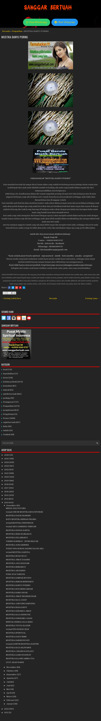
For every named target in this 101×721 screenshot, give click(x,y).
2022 (6, 470)
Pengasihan (17, 31)
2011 (6, 712)
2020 (6, 477)
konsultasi (7, 386)
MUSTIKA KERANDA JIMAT (18, 611)
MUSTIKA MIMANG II (16, 567)
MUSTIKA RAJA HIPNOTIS (18, 615)
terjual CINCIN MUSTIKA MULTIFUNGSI (24, 512)
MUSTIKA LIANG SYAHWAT (18, 655)
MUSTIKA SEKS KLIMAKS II (18, 534)
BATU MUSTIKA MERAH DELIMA (21, 519)
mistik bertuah (9, 394)
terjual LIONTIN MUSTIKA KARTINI (22, 644)
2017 (6, 488)
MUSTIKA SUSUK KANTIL (18, 530)
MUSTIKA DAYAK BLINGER (18, 516)
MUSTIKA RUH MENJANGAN (19, 589)
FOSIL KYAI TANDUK (15, 574)
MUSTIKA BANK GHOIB (17, 593)
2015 (6, 495)
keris (5, 378)
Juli (8, 682)
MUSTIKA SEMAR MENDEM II (20, 582)
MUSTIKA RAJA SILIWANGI (18, 648)
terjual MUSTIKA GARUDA (18, 552)
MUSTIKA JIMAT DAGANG (18, 560)
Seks (5, 426)
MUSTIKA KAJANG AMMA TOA (20, 658)
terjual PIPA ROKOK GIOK (17, 629)
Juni (8, 686)
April (9, 693)
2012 (6, 709)
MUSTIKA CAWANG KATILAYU (20, 651)
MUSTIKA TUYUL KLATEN (18, 625)
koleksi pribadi (10, 382)
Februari (10, 700)
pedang (6, 398)
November (11, 667)
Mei (8, 689)
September (11, 674)
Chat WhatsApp (36, 22)
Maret (9, 696)
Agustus (10, 678)
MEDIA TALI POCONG (16, 508)
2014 (6, 499)
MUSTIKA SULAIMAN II (17, 538)
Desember (11, 505)
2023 (6, 466)
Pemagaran (8, 402)
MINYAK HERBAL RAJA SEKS (19, 622)
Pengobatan (8, 414)
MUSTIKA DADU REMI (16, 637)
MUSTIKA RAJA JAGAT (16, 600)
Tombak (6, 434)
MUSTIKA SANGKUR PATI (17, 640)
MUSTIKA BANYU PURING (14, 37)
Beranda (6, 31)
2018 (6, 484)
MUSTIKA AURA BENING (17, 545)
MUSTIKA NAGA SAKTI (16, 607)
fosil (5, 369)
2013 (6, 502)
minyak (6, 390)
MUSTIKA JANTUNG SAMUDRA (20, 603)
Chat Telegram (65, 22)
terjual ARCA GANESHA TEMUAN (21, 526)
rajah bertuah (9, 422)
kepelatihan (8, 374)
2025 (6, 459)
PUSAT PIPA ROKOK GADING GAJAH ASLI (25, 548)
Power (6, 418)
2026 (6, 455)
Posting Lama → (92, 298)
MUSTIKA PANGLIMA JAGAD (19, 618)
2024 (6, 462)
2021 (6, 473)
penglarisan (8, 410)
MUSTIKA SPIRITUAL (16, 633)
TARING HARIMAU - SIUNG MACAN (22, 541)
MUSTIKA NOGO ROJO (16, 556)
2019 (6, 481)
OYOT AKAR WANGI (15, 662)
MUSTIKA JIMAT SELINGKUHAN (21, 596)
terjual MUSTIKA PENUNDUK (19, 523)
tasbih (6, 430)
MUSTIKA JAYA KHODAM (17, 563)
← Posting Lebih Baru (11, 298)
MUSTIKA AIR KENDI (15, 571)
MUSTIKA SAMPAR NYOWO (18, 578)
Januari (10, 704)
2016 (6, 492)
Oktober (10, 671)
